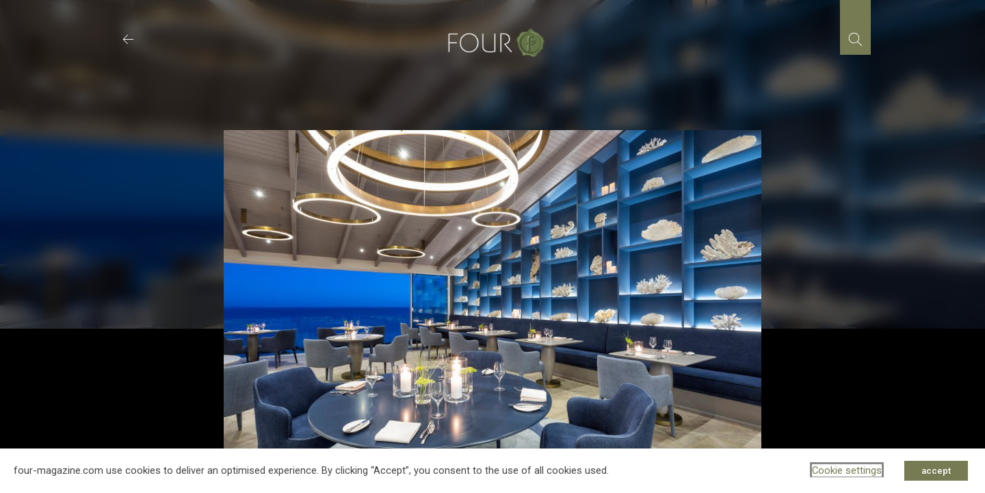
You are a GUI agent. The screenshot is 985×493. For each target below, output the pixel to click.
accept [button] (936, 471)
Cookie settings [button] (847, 470)
